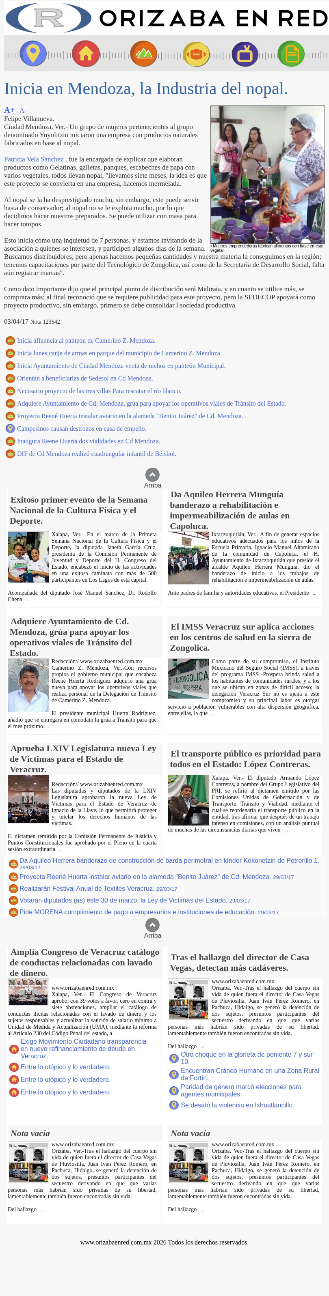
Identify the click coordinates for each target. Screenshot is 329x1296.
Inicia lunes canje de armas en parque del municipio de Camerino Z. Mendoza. (119, 353)
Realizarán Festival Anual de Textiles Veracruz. (98, 888)
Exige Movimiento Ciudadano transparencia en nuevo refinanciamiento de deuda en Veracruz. (84, 1049)
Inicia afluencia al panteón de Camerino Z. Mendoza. (86, 340)
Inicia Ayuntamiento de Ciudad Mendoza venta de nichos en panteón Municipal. (121, 365)
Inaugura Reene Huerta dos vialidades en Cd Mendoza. (88, 441)
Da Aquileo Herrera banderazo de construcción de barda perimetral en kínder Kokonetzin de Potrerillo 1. (169, 863)
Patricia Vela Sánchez (33, 159)
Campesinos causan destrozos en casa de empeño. (82, 428)
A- (23, 110)
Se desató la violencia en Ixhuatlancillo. (237, 1105)
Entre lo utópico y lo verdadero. (65, 1067)
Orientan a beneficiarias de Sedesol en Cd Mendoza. (85, 378)
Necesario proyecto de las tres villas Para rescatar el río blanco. (99, 390)
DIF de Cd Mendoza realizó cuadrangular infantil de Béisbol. (96, 453)
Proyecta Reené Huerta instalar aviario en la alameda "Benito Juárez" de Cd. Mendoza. (130, 416)
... (27, 599)
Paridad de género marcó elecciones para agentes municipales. (241, 1090)
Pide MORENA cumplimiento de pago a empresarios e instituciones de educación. (149, 912)
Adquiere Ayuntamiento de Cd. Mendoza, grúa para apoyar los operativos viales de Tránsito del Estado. (151, 403)
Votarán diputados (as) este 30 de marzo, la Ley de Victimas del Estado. (134, 900)
